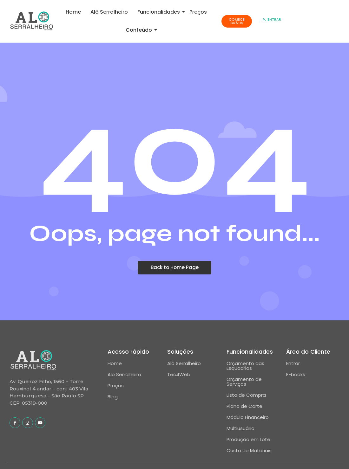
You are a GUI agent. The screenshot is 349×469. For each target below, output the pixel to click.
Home (73, 12)
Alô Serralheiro (109, 12)
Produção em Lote (248, 439)
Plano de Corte (244, 406)
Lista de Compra (246, 395)
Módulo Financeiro (248, 417)
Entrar (293, 363)
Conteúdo (140, 30)
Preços (198, 12)
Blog (113, 396)
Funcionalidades (159, 12)
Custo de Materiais (249, 450)
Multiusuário (240, 428)
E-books (295, 374)
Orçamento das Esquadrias (245, 365)
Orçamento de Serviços (244, 381)
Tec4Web (178, 374)
